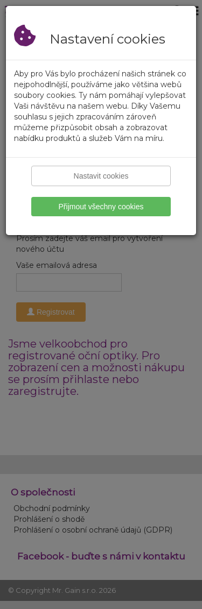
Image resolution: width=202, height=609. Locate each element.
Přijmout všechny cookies (101, 206)
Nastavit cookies (101, 176)
